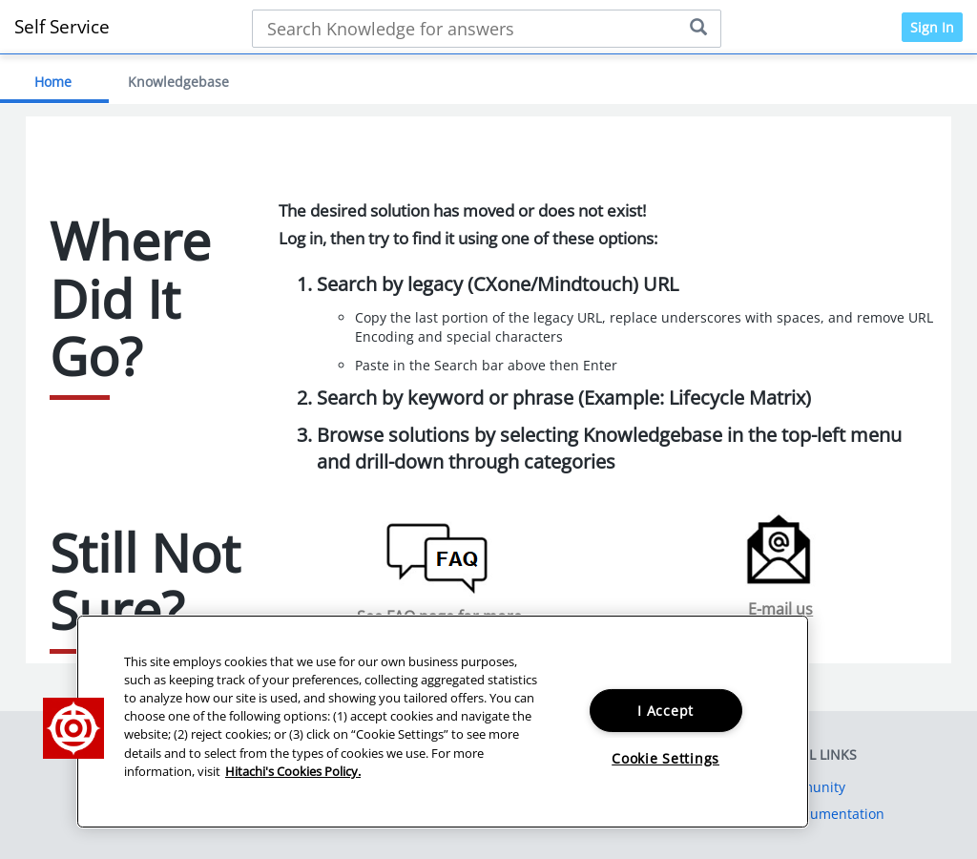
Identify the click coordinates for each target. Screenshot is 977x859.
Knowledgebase (178, 82)
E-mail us (780, 608)
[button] (73, 728)
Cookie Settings (665, 758)
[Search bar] (486, 29)
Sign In (932, 27)
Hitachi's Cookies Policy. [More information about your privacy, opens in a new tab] (293, 771)
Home (53, 82)
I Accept (665, 711)
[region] (442, 721)
